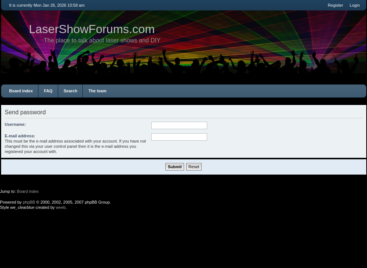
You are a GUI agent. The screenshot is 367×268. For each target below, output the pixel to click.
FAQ (48, 91)
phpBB (29, 202)
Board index (21, 91)
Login (355, 5)
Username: (15, 124)
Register (335, 5)
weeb (61, 207)
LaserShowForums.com (92, 29)
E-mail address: (20, 136)
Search (70, 91)
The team (97, 91)
